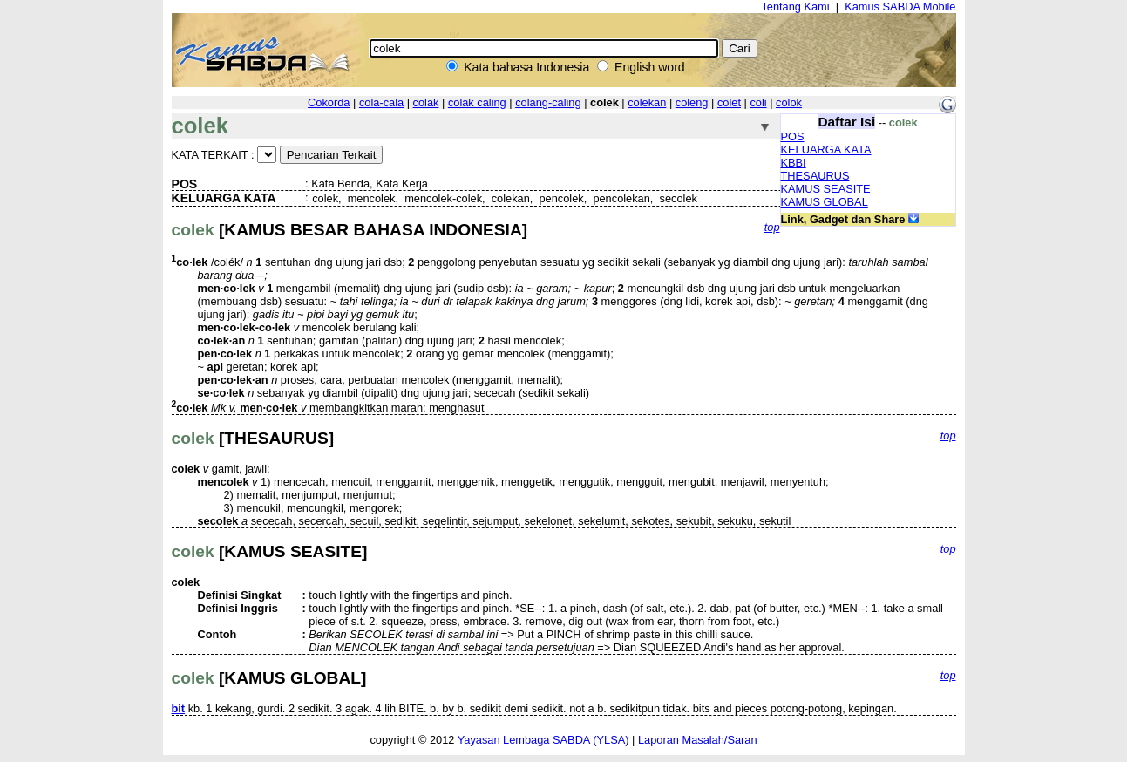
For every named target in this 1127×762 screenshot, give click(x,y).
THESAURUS (815, 175)
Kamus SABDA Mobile (900, 6)
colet (729, 102)
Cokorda (329, 102)
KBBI (793, 162)
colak (426, 102)
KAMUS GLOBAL (824, 201)
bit (179, 708)
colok (789, 102)
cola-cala (381, 102)
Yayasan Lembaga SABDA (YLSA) (543, 739)
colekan (647, 102)
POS (793, 136)
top (772, 227)
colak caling (477, 102)
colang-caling (547, 102)
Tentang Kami (795, 6)
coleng (692, 102)
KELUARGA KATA (826, 149)
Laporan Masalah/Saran (697, 739)
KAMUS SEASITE (826, 188)
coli (758, 102)
